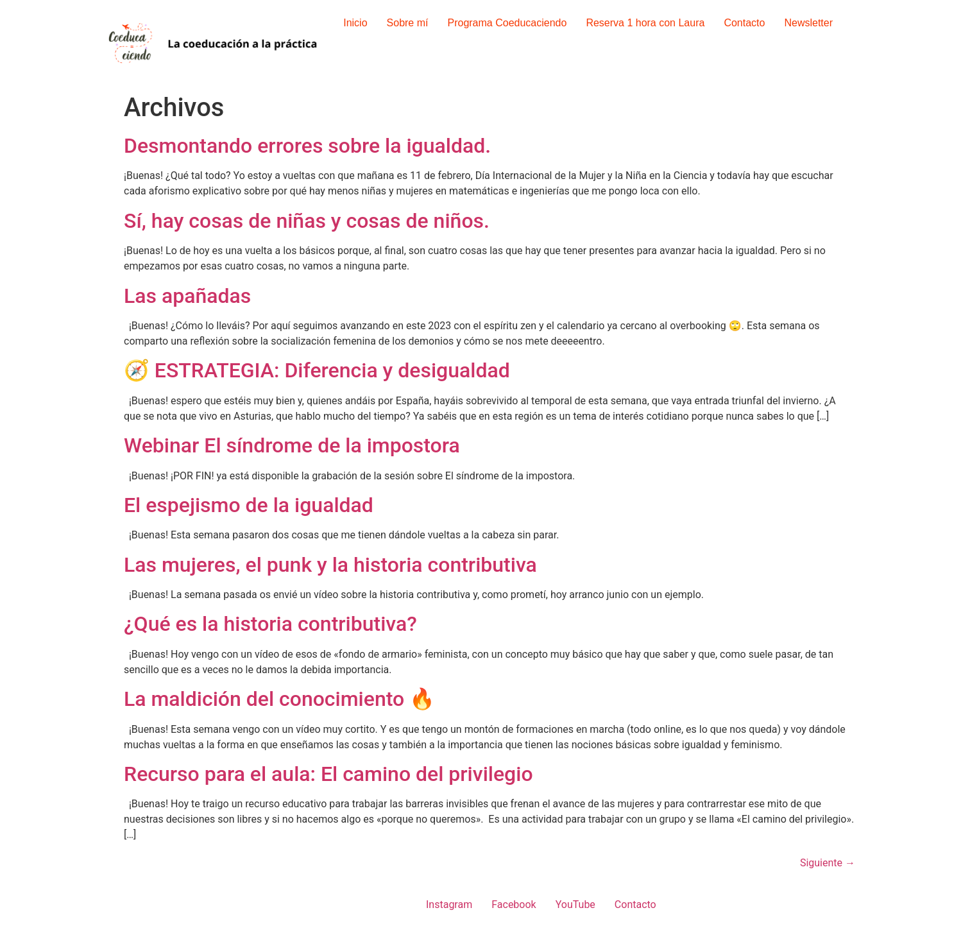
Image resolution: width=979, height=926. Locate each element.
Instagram (449, 904)
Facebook (513, 904)
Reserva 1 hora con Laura (645, 22)
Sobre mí (408, 22)
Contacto (744, 22)
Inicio (355, 22)
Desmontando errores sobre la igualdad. (307, 145)
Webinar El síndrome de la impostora (292, 445)
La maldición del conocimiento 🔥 (279, 699)
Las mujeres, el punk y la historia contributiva (330, 565)
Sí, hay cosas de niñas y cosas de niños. (307, 221)
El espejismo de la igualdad (248, 505)
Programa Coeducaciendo (506, 22)
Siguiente (827, 863)
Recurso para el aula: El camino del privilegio (328, 774)
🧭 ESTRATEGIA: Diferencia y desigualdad (317, 370)
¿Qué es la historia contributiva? (270, 624)
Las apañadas (187, 296)
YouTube (575, 904)
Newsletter (808, 22)
